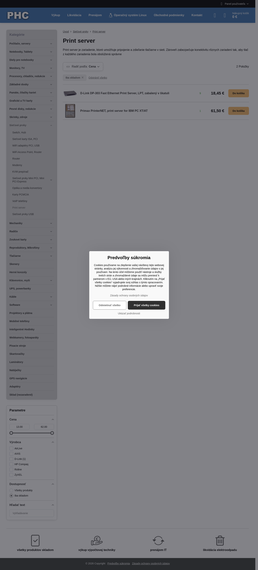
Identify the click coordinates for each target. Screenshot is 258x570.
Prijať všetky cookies (146, 305)
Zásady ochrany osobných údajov (129, 295)
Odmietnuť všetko (109, 305)
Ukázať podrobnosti (129, 313)
